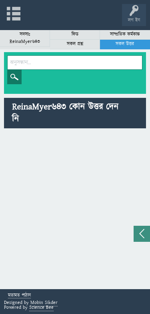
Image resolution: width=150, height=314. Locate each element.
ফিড (75, 34)
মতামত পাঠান (19, 295)
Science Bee (41, 307)
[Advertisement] (75, 210)
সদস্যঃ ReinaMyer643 (25, 38)
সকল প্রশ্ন (75, 44)
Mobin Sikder (44, 302)
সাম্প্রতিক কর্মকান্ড (125, 34)
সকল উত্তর (125, 44)
